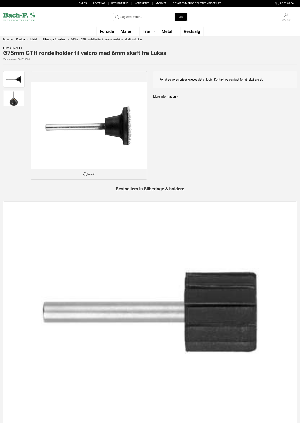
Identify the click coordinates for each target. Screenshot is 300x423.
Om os (83, 3)
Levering (99, 3)
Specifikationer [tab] (16, 294)
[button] (128, 31)
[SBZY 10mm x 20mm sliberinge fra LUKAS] (90, 223)
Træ (106, 368)
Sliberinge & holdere (53, 39)
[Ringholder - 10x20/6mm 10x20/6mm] (209, 223)
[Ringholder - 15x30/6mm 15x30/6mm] (31, 223)
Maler (107, 374)
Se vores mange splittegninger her (197, 3)
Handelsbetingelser (216, 392)
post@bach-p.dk (13, 381)
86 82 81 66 (11, 376)
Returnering (119, 3)
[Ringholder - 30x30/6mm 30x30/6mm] (150, 223)
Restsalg (109, 386)
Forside (20, 39)
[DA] (19, 16)
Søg (181, 16)
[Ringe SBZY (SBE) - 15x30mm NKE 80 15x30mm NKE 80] (268, 223)
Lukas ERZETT (12, 48)
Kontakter (142, 3)
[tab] (144, 274)
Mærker (161, 3)
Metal (33, 39)
